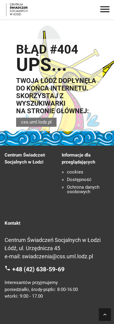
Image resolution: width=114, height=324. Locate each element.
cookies (75, 172)
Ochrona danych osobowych (83, 189)
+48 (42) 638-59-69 (38, 269)
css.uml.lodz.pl (36, 122)
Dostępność (79, 179)
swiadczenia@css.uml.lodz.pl (57, 256)
